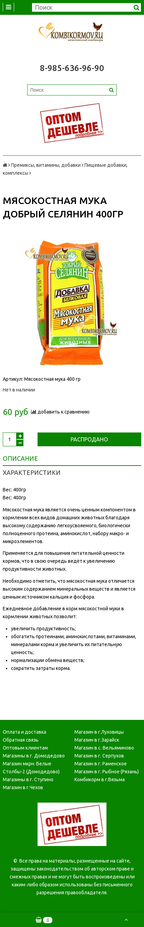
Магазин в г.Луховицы (99, 732)
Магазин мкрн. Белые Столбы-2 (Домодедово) (31, 767)
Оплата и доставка (24, 732)
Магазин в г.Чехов (23, 787)
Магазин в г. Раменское (100, 763)
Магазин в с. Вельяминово (104, 748)
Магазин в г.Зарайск (96, 740)
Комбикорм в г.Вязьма (99, 779)
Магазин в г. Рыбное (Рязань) (106, 771)
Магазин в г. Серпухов (99, 755)
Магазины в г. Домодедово (34, 755)
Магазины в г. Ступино (28, 779)
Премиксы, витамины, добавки (46, 165)
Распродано (89, 439)
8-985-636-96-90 (72, 68)
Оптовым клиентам (25, 748)
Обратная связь (21, 740)
